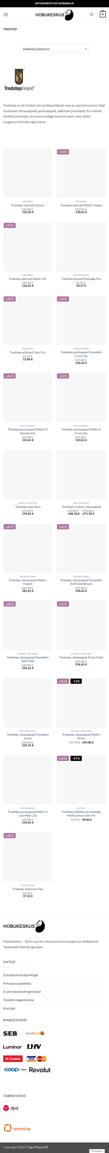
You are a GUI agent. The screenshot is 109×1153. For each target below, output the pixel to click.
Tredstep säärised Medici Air (28, 279)
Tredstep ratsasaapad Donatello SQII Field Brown (81, 582)
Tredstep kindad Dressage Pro (81, 279)
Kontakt (9, 1008)
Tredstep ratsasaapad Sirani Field (81, 657)
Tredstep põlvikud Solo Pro (28, 352)
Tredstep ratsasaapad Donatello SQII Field (28, 659)
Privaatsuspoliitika (17, 983)
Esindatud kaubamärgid (20, 975)
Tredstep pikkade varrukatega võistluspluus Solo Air (81, 813)
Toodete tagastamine (18, 1000)
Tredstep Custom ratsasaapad (81, 507)
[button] (5, 14)
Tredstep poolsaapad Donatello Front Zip (81, 354)
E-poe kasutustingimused (22, 991)
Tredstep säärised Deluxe (27, 205)
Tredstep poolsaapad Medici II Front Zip (81, 431)
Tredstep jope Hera (27, 507)
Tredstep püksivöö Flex (28, 889)
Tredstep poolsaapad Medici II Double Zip (28, 431)
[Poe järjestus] (54, 49)
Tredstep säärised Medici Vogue (81, 205)
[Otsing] (91, 14)
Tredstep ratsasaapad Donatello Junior (28, 736)
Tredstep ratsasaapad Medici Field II (28, 582)
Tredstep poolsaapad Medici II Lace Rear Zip (28, 813)
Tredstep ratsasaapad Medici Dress (81, 736)
